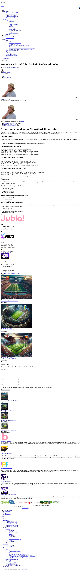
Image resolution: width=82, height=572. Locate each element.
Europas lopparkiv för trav (15, 43)
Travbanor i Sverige (13, 44)
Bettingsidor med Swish (11, 14)
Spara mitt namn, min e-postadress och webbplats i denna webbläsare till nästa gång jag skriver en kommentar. (27, 389)
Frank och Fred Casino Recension (8, 496)
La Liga (10, 25)
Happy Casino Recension (6, 469)
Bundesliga (11, 26)
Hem (4, 10)
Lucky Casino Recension (6, 455)
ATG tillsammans (10, 38)
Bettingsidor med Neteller (12, 16)
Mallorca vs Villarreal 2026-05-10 (8, 431)
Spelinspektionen (7, 515)
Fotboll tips (8, 20)
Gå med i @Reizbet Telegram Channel (10, 273)
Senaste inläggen (7, 77)
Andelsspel (5, 35)
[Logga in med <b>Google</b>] (79, 8)
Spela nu (2, 232)
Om (4, 76)
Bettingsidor (6, 11)
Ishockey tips (9, 31)
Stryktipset (8, 51)
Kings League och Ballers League (13, 56)
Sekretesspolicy (6, 513)
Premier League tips (13, 24)
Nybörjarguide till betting (12, 55)
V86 (10, 41)
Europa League (12, 28)
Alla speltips (3, 67)
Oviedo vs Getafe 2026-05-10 (8, 124)
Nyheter (5, 39)
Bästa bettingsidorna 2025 (12, 12)
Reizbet (2, 6)
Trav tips (8, 34)
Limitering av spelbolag (11, 54)
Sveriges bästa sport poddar (12, 50)
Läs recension (7, 232)
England (8, 67)
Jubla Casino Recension (6, 442)
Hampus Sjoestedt (6, 72)
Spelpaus (5, 514)
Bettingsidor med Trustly (11, 15)
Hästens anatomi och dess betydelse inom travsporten (21, 46)
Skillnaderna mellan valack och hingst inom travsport (21, 49)
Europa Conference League (15, 30)
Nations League (12, 29)
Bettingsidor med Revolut (12, 17)
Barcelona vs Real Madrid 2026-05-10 (9, 123)
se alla (22, 121)
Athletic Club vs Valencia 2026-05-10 (9, 125)
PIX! (10, 53)
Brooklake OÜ (25, 509)
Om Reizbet (6, 58)
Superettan (11, 22)
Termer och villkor (7, 512)
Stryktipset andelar (10, 36)
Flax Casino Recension (6, 483)
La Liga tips (9, 299)
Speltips (5, 19)
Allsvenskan (11, 21)
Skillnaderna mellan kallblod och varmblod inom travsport (22, 48)
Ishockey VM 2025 (13, 33)
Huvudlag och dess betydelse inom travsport (19, 45)
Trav (7, 40)
